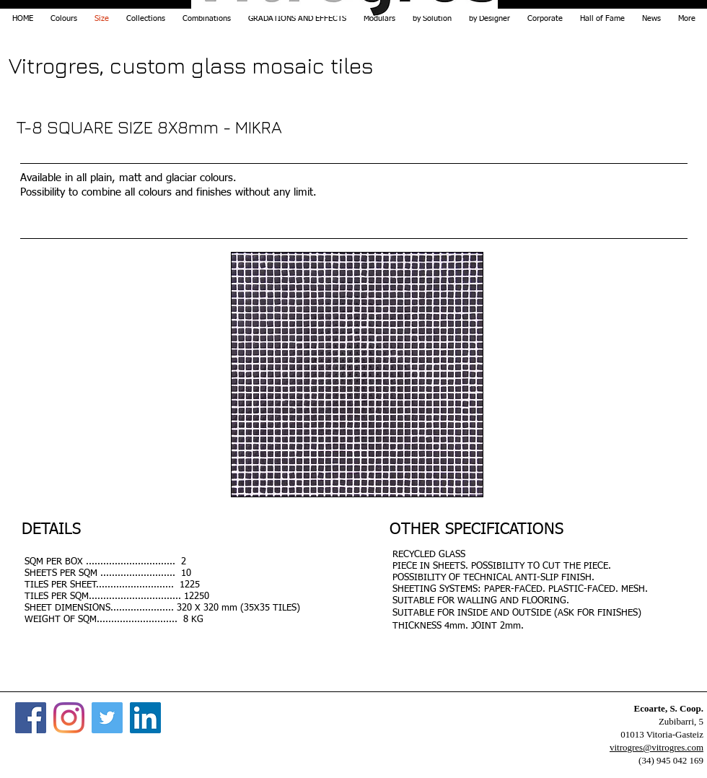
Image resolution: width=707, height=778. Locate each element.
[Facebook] (30, 717)
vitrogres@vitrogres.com (656, 747)
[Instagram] (68, 717)
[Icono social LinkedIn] (145, 717)
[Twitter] (107, 717)
